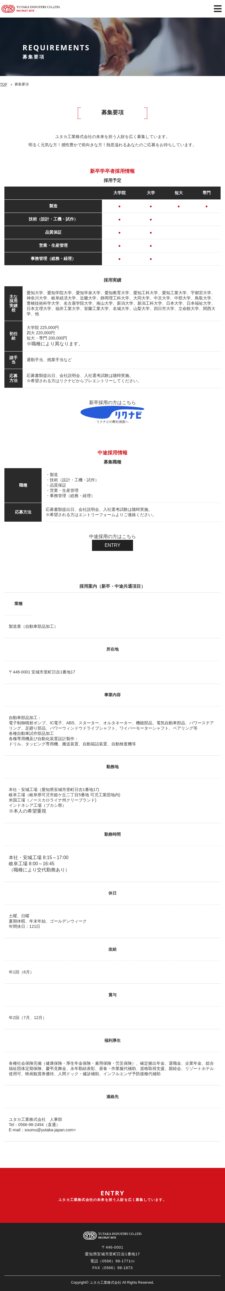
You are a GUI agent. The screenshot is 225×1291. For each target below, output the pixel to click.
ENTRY (112, 545)
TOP (3, 84)
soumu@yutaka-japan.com (49, 1130)
